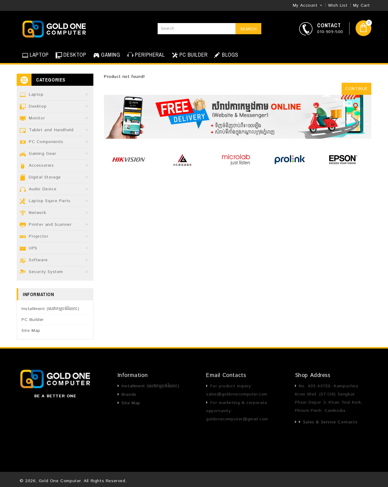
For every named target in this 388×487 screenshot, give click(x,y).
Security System (46, 272)
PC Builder (33, 320)
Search (248, 29)
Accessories (41, 165)
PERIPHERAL (145, 55)
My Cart (361, 5)
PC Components (46, 142)
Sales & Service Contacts (330, 422)
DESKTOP (70, 55)
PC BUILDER (189, 55)
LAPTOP (35, 55)
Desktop (37, 106)
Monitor (37, 118)
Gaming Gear (42, 154)
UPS (33, 248)
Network (37, 213)
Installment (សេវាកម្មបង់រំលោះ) (50, 309)
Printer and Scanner (50, 225)
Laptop (36, 95)
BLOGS (225, 55)
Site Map (31, 331)
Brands (129, 395)
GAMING (106, 55)
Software (38, 260)
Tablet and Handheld (51, 130)
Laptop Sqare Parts (50, 201)
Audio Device (42, 189)
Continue (356, 89)
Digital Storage (45, 177)
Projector (38, 236)
